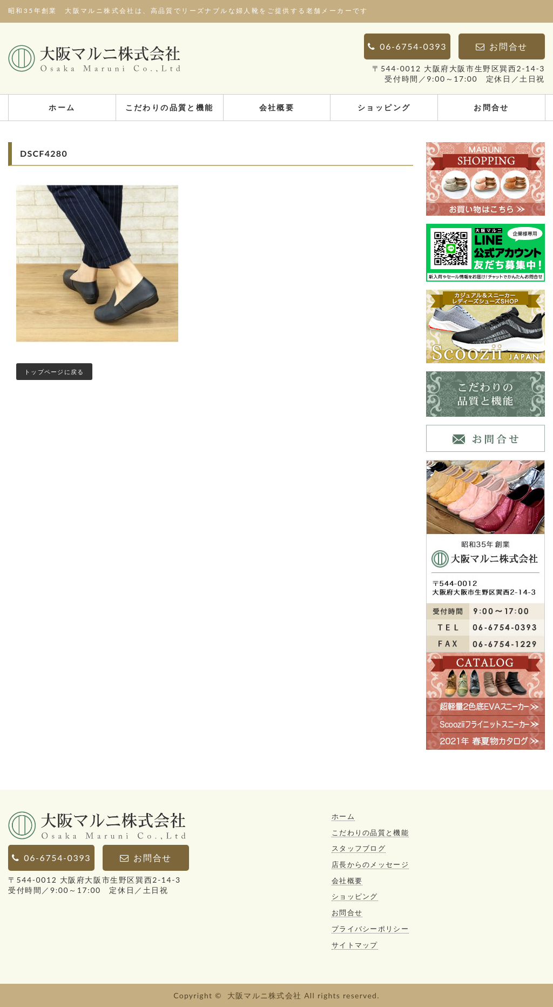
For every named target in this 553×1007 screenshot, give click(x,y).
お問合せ (491, 107)
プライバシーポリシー (370, 928)
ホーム (62, 107)
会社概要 (277, 107)
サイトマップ (355, 945)
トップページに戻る (54, 371)
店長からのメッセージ (370, 864)
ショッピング (384, 107)
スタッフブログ (359, 848)
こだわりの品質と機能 (169, 107)
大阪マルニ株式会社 (264, 995)
